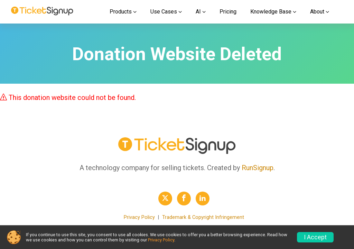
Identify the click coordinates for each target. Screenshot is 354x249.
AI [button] (198, 11)
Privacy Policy (139, 217)
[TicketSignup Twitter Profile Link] (165, 198)
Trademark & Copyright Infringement (203, 217)
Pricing (228, 11)
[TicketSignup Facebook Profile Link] (184, 198)
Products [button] (121, 11)
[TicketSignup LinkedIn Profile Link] (202, 198)
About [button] (317, 11)
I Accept (315, 237)
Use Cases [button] (163, 11)
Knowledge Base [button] (270, 11)
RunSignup (257, 168)
